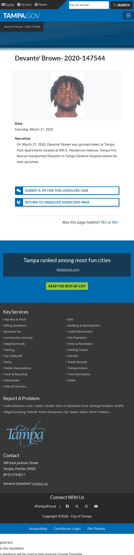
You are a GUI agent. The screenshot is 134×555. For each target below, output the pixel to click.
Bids (71, 319)
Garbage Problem (101, 406)
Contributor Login (67, 528)
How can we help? (79, 5)
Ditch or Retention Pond (72, 406)
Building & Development (84, 325)
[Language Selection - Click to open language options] (8, 4)
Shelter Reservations (17, 368)
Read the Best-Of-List (67, 286)
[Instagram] (86, 506)
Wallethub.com (68, 269)
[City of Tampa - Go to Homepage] (21, 15)
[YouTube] (96, 506)
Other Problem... (100, 412)
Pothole (32, 412)
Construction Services (18, 338)
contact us (40, 483)
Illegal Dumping (14, 412)
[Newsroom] (41, 4)
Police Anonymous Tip (53, 412)
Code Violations (14, 406)
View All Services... (16, 386)
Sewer (74, 412)
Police (8, 362)
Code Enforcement (80, 331)
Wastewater (12, 380)
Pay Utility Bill (13, 356)
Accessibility (38, 528)
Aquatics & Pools (15, 319)
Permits (73, 356)
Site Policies (96, 528)
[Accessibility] (24, 4)
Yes (104, 222)
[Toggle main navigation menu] (128, 15)
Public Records (77, 362)
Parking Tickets (78, 350)
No (114, 222)
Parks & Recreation (80, 344)
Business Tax (12, 331)
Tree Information (79, 374)
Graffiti (118, 406)
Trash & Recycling (15, 374)
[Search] (121, 5)
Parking (9, 350)
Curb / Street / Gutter (40, 406)
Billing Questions (15, 325)
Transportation (78, 368)
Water (72, 380)
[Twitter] (77, 506)
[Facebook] (67, 506)
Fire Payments (77, 338)
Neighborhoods (14, 344)
